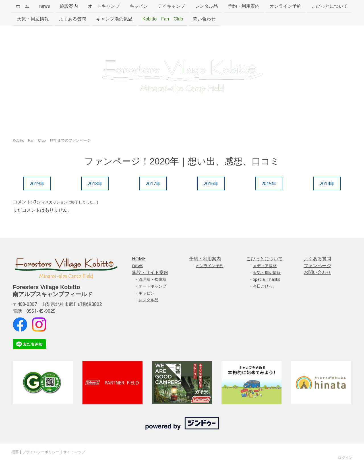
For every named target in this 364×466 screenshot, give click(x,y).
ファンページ (317, 265)
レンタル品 (206, 6)
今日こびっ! (263, 286)
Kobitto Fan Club (162, 19)
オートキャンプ (104, 6)
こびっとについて (329, 6)
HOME (139, 258)
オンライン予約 (285, 6)
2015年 (268, 183)
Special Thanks (266, 279)
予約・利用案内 (244, 6)
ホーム (22, 6)
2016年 (211, 183)
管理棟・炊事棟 (152, 279)
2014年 (327, 183)
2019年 (37, 183)
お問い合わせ (317, 272)
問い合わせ (204, 19)
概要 (15, 451)
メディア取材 (265, 265)
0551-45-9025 (40, 311)
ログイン (345, 457)
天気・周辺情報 (33, 19)
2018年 (95, 183)
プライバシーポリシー (40, 451)
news (44, 6)
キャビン (139, 6)
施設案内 (69, 6)
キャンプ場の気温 (114, 19)
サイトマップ (74, 451)
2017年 (153, 183)
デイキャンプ (171, 6)
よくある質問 (72, 19)
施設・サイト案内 (150, 272)
